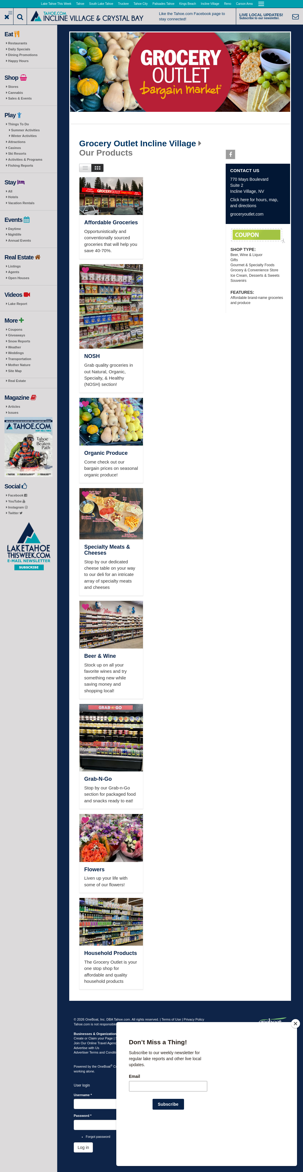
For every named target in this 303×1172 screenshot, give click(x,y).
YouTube (16, 501)
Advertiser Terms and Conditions (97, 1052)
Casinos (14, 148)
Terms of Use (171, 1019)
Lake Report (17, 304)
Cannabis (15, 92)
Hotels (13, 197)
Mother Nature (19, 365)
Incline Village (210, 3)
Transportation (19, 359)
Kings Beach (187, 3)
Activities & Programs (25, 159)
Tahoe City (141, 3)
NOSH (92, 356)
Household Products (110, 953)
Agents (13, 272)
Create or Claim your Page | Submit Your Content (110, 1038)
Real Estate (17, 381)
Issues (13, 412)
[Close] (295, 1062)
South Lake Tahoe (101, 3)
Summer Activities (25, 130)
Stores (13, 86)
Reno (227, 3)
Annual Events (19, 240)
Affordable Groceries (111, 222)
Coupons (15, 329)
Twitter (15, 513)
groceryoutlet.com (246, 214)
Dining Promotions (22, 55)
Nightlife (14, 234)
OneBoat (105, 1066)
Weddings (16, 353)
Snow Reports (19, 341)
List (85, 168)
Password (82, 1115)
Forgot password (98, 1136)
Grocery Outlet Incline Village (137, 143)
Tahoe (80, 3)
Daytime (14, 229)
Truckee (123, 3)
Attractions (16, 142)
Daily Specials (19, 49)
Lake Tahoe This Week (56, 3)
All (10, 191)
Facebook (17, 495)
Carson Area (244, 3)
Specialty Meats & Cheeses (107, 550)
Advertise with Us (86, 1048)
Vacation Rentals (21, 203)
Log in (83, 1147)
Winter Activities (24, 136)
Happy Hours (18, 61)
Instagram (18, 507)
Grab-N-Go (98, 779)
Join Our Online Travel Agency (96, 1043)
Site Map (15, 371)
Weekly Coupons (258, 235)
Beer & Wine (100, 656)
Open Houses (18, 278)
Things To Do (18, 124)
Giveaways (16, 335)
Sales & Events (20, 98)
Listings (14, 266)
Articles (14, 406)
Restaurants (17, 43)
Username (83, 1095)
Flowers (94, 869)
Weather (14, 347)
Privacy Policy (194, 1019)
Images (97, 168)
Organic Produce (106, 453)
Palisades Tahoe (163, 3)
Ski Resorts (17, 153)
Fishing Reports (20, 165)
